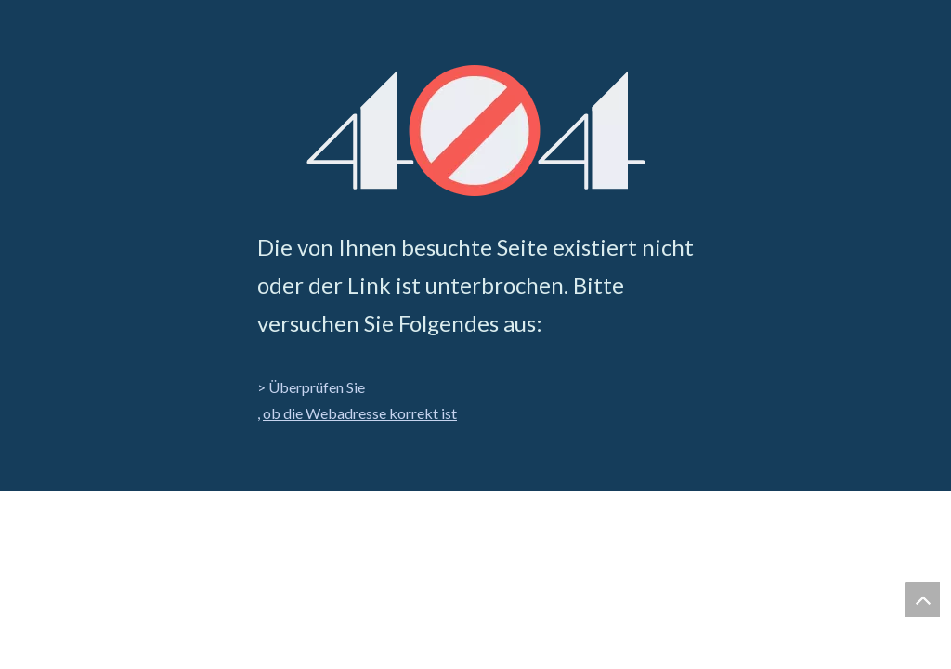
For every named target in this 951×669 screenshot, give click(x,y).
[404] (475, 130)
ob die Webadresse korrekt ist (360, 413)
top (922, 599)
